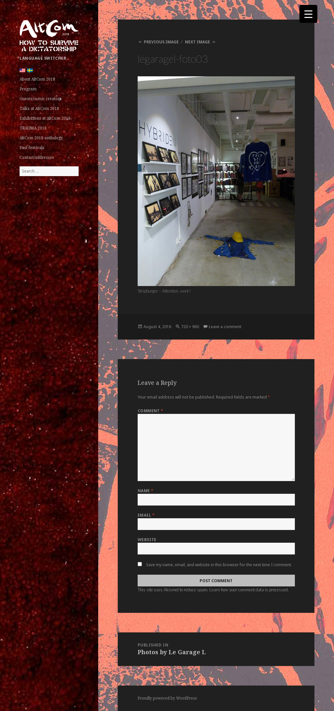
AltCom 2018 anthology (41, 138)
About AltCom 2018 (37, 79)
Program (28, 89)
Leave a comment (225, 326)
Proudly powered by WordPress (167, 698)
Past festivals (32, 147)
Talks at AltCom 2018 (39, 108)
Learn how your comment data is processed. (249, 589)
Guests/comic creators (41, 98)
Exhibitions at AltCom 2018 (45, 118)
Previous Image (161, 42)
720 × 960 (190, 326)
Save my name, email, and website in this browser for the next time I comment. (219, 564)
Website (147, 539)
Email (146, 515)
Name (146, 490)
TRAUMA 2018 (33, 128)
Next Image (197, 42)
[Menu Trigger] (308, 14)
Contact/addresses (37, 157)
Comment (150, 411)
